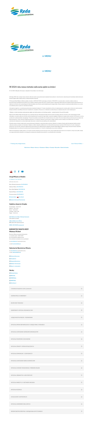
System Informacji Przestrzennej (18, 199)
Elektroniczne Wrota (15, 221)
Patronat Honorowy (15, 256)
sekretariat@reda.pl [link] (16, 252)
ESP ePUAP (15, 225)
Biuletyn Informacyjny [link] (15, 263)
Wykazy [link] (47, 147)
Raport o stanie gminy (15, 266)
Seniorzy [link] (37, 147)
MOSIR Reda (13, 278)
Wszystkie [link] (57, 147)
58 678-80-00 (24, 184)
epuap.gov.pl (21, 225)
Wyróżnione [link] (27, 147)
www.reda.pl (13, 197)
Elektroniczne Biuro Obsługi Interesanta (19, 216)
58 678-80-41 (20, 186)
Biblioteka (13, 275)
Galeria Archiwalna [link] (64, 147)
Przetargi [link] (52, 147)
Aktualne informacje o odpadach (23, 90)
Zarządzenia (13, 258)
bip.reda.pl (21, 197)
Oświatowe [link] (42, 147)
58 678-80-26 (22, 189)
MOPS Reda (13, 280)
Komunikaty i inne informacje (36, 90)
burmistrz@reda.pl (16, 243)
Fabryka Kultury (14, 273)
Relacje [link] (32, 147)
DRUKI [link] (10, 225)
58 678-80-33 (20, 194)
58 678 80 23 (14, 241)
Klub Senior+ (14, 283)
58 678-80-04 (20, 191)
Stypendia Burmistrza (15, 261)
